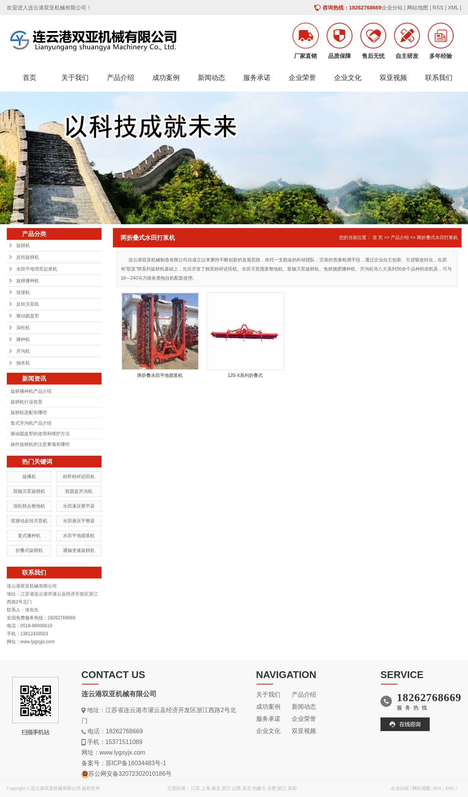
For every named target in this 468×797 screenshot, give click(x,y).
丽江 (281, 788)
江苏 (195, 788)
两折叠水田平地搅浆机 (160, 375)
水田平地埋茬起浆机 (36, 269)
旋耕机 (23, 245)
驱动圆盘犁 (27, 316)
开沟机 (23, 351)
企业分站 (392, 8)
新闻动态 (211, 77)
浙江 (226, 788)
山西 (236, 788)
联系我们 (438, 77)
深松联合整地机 (29, 506)
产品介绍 (120, 77)
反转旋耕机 (27, 257)
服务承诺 (257, 77)
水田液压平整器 (79, 521)
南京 (216, 788)
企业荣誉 (302, 77)
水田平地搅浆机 (79, 535)
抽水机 (23, 363)
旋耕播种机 (27, 280)
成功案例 (166, 77)
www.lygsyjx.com (123, 752)
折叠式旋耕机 (29, 550)
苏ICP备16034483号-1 (136, 763)
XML (453, 8)
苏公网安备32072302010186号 (130, 773)
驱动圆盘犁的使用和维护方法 (40, 433)
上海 (205, 788)
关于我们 (75, 77)
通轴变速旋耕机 (79, 550)
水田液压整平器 (79, 506)
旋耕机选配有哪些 (29, 412)
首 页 (378, 237)
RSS (437, 8)
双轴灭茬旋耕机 (29, 491)
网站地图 (417, 8)
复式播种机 (29, 535)
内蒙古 (259, 788)
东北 (246, 788)
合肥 (271, 788)
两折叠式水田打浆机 (437, 237)
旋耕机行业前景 (26, 402)
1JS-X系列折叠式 (245, 375)
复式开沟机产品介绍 (31, 423)
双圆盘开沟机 (78, 491)
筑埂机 (23, 292)
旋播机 (29, 476)
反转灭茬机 (27, 304)
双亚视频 (393, 77)
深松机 (23, 327)
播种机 (23, 339)
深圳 (292, 788)
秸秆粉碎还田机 (79, 476)
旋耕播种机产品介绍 (31, 391)
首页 (29, 77)
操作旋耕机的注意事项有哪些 (40, 444)
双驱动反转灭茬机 (29, 521)
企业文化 (348, 77)
